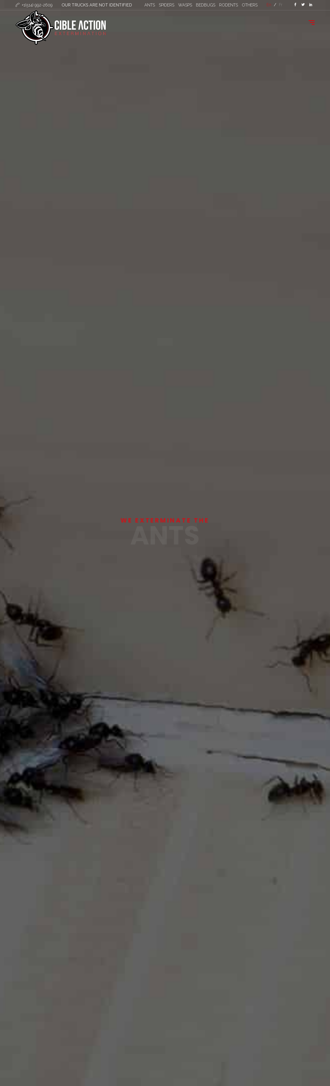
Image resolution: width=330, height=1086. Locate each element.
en (269, 4)
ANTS (149, 5)
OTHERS (250, 5)
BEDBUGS (205, 5)
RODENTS (228, 5)
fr (280, 4)
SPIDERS (166, 5)
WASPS (185, 5)
